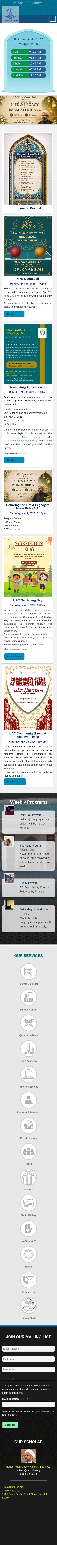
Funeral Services (28, 1086)
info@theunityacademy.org (22, 440)
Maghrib (18, 69)
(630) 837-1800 (11, 1490)
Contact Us (28, 1292)
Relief (28, 1266)
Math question (11, 1399)
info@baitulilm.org (12, 1487)
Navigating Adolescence (27, 387)
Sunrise (18, 57)
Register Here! (14, 314)
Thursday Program (31, 845)
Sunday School (28, 1009)
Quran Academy (28, 1035)
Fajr (15, 51)
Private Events (28, 1138)
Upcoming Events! (27, 208)
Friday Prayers (29, 882)
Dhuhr (17, 63)
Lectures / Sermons (28, 1112)
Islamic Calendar (28, 984)
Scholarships (28, 1318)
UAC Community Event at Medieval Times (27, 735)
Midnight (18, 75)
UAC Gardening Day (27, 600)
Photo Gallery (28, 1215)
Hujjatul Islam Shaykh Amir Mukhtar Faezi (28, 1466)
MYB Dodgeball (28, 278)
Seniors (28, 1189)
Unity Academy (28, 1061)
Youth (28, 1164)
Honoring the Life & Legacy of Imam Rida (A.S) (27, 506)
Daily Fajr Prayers (30, 814)
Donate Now (28, 1241)
